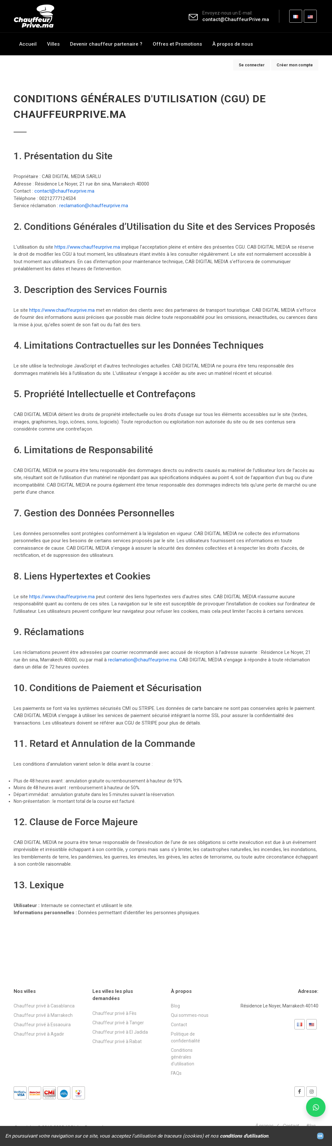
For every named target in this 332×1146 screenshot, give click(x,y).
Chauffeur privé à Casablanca (44, 1005)
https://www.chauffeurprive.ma (87, 247)
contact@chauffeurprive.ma (64, 191)
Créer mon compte (295, 65)
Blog (175, 1005)
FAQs (176, 1073)
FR (296, 18)
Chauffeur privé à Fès (114, 1013)
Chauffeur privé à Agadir (39, 1034)
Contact (179, 1024)
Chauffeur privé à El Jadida (120, 1032)
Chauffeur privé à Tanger (118, 1022)
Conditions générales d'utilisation (182, 1057)
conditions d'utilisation (244, 1136)
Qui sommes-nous (189, 1015)
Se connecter (252, 65)
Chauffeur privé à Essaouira (42, 1024)
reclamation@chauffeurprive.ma (93, 205)
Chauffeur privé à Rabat (117, 1041)
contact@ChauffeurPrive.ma (235, 19)
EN (310, 18)
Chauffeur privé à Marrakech (43, 1015)
